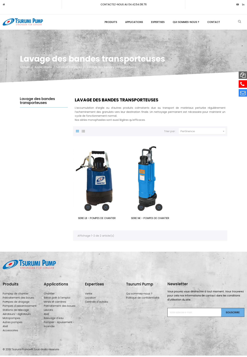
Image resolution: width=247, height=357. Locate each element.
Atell (5, 328)
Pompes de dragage (16, 303)
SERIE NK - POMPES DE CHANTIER (150, 219)
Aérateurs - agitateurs (17, 315)
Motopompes (11, 319)
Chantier (49, 295)
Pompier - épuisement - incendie (59, 326)
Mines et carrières (55, 303)
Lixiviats (48, 311)
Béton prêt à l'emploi (57, 299)
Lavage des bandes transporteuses (37, 102)
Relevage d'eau (53, 319)
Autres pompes (12, 324)
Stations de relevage (16, 311)
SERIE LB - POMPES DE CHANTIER (97, 219)
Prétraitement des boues (18, 299)
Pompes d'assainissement (20, 307)
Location (90, 299)
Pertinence (203, 133)
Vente (88, 295)
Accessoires (10, 332)
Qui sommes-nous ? (139, 295)
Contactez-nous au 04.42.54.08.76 (124, 4)
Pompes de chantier (16, 295)
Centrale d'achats (96, 303)
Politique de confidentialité (142, 299)
